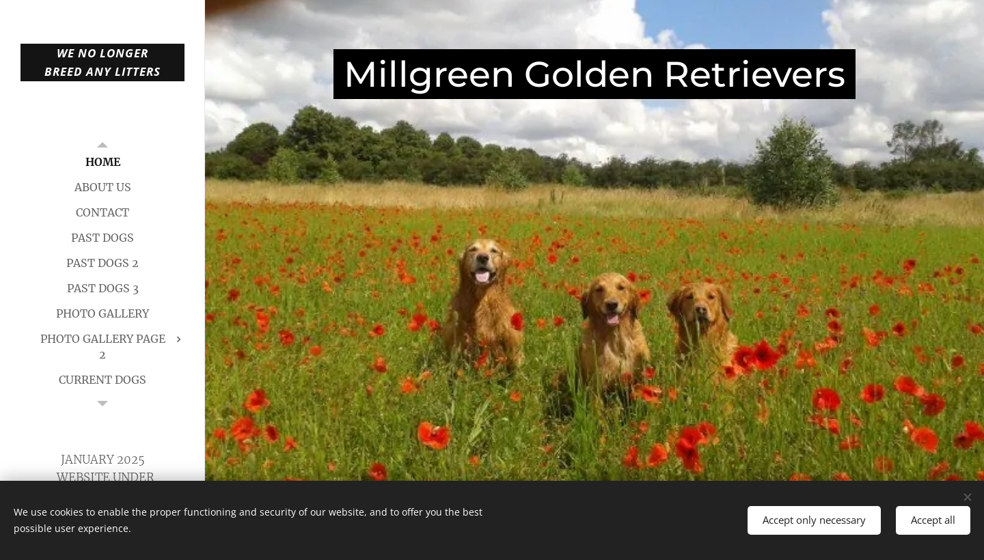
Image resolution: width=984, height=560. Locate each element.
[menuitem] (102, 162)
